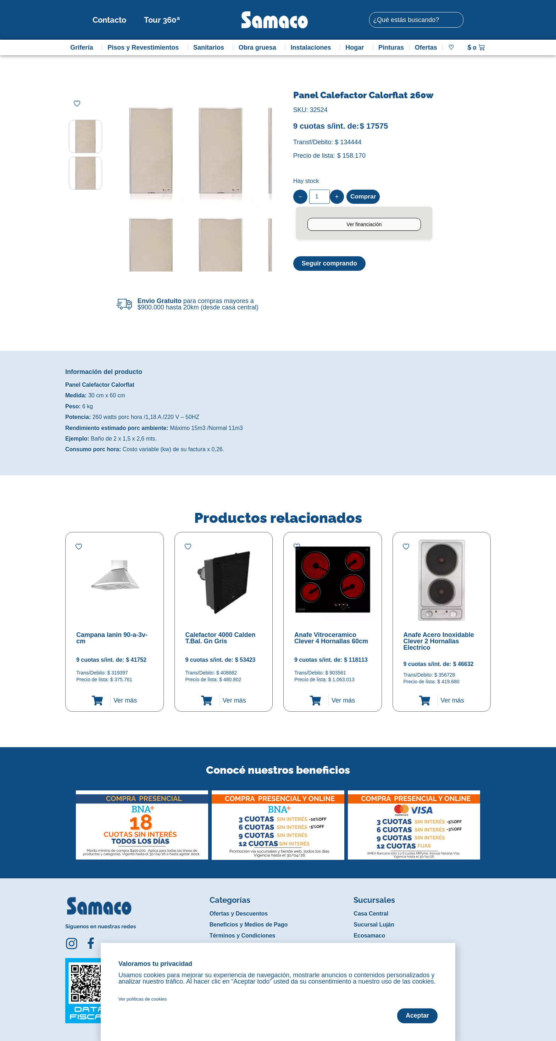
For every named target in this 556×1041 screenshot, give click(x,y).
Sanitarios (210, 47)
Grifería (83, 47)
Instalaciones (313, 47)
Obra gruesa (259, 47)
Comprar (363, 196)
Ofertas (426, 47)
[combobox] (416, 20)
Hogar (356, 47)
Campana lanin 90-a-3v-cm (112, 638)
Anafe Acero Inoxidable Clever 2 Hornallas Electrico (439, 641)
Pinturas (391, 47)
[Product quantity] (319, 197)
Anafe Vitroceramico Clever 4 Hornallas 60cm (331, 638)
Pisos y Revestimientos (144, 47)
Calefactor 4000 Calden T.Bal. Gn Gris (220, 638)
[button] (70, 820)
